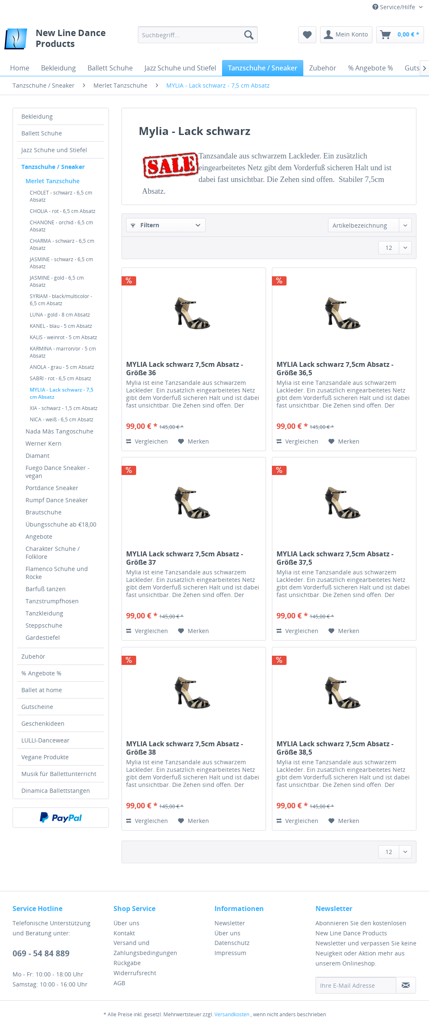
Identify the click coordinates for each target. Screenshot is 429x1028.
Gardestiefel (43, 637)
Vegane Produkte (45, 757)
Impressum (230, 953)
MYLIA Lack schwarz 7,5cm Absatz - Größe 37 (184, 558)
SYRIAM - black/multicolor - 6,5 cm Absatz (61, 300)
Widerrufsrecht (135, 973)
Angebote (39, 536)
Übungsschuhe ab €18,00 (61, 524)
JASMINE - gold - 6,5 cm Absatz (57, 281)
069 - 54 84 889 (41, 953)
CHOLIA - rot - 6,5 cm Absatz (63, 211)
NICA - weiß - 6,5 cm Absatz (61, 419)
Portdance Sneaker (52, 488)
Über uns (127, 923)
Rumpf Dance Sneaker (57, 500)
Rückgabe (127, 963)
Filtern (145, 225)
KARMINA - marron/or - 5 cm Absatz (63, 352)
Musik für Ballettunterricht (58, 774)
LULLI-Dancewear (45, 740)
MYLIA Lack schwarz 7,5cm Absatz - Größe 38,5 (335, 748)
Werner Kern (44, 443)
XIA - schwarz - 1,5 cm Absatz (64, 408)
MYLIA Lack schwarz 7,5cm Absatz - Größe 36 (184, 368)
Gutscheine (37, 707)
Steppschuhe (44, 625)
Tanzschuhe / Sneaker (53, 167)
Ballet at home (41, 690)
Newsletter (229, 923)
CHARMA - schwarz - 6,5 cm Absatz (62, 244)
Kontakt (124, 933)
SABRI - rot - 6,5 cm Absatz (60, 378)
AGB (119, 983)
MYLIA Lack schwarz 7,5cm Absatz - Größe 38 (184, 748)
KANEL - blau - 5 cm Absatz (61, 326)
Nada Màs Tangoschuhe (59, 431)
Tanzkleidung (44, 613)
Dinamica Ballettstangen (55, 790)
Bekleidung (37, 116)
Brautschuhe (44, 512)
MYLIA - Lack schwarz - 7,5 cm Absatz (61, 393)
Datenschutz (232, 943)
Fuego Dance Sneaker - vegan (58, 472)
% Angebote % (41, 673)
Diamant (37, 455)
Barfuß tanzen (46, 589)
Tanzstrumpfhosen (52, 601)
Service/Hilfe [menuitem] (394, 7)
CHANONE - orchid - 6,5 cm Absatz (61, 226)
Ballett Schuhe (41, 133)
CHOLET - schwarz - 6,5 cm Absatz (61, 196)
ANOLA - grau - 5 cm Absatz (62, 367)
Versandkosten (231, 1014)
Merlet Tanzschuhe (53, 181)
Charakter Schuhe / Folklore (53, 553)
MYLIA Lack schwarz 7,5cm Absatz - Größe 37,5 (335, 558)
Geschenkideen (43, 723)
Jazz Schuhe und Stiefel (54, 150)
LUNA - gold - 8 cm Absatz (60, 314)
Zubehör (33, 656)
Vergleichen (147, 441)
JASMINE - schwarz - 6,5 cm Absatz (61, 263)
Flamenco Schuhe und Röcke (57, 573)
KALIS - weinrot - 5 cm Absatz (63, 337)
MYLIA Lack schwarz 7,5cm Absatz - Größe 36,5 (335, 368)
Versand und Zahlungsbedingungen (145, 948)
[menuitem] (198, 34)
